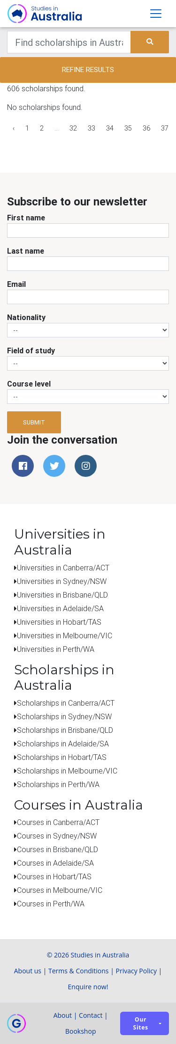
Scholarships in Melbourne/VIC (67, 770)
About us (27, 970)
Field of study (31, 350)
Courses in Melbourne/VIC (59, 890)
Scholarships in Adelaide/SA (63, 743)
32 (73, 128)
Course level (29, 383)
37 (164, 128)
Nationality (26, 317)
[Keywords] (69, 42)
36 (146, 128)
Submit (34, 422)
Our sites (140, 1023)
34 (110, 128)
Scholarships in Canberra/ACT (66, 703)
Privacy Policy (136, 970)
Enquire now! (88, 986)
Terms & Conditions (78, 970)
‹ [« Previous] (14, 128)
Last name (25, 251)
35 (128, 128)
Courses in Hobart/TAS (54, 876)
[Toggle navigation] (155, 13)
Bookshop (80, 1031)
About (63, 1015)
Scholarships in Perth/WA (58, 784)
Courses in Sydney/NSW (57, 835)
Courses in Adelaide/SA (55, 863)
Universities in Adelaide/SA (60, 608)
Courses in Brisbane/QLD (57, 849)
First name (26, 217)
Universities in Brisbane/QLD (62, 594)
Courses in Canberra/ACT (58, 822)
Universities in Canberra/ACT (63, 567)
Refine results (88, 69)
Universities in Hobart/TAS (59, 622)
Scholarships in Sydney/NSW (64, 716)
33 (91, 128)
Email (16, 284)
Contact (90, 1015)
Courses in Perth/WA (50, 903)
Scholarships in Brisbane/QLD (65, 730)
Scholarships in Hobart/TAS (62, 757)
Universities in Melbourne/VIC (64, 635)
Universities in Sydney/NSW (62, 581)
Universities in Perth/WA (55, 649)
